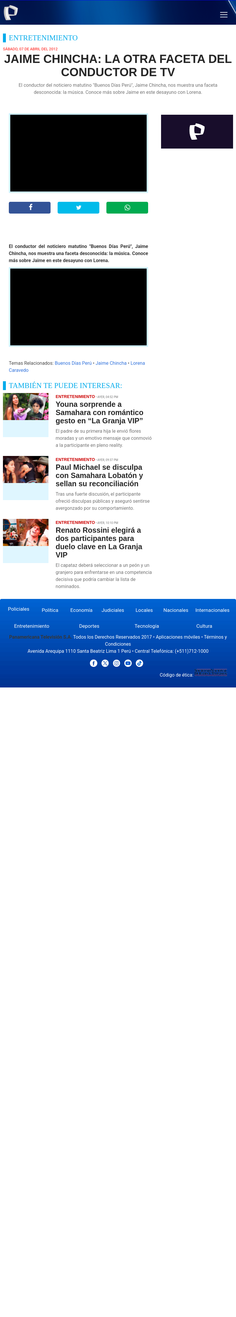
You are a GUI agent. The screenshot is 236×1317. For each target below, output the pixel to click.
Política (50, 610)
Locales (144, 610)
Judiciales (113, 610)
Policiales (18, 609)
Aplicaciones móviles (178, 637)
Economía (81, 610)
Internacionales (212, 610)
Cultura (204, 626)
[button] (224, 15)
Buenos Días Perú (73, 363)
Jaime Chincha (111, 363)
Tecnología (147, 626)
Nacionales (175, 610)
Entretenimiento (31, 626)
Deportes (89, 626)
